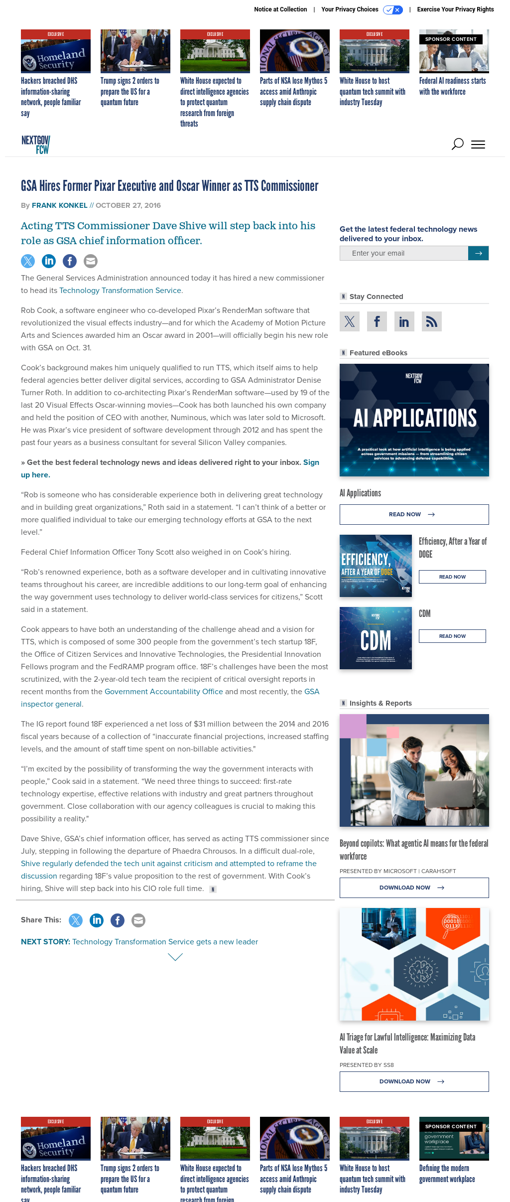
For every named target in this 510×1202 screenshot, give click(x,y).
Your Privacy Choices (362, 9)
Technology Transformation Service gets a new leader (165, 941)
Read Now (414, 514)
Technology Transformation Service (120, 290)
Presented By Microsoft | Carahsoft (398, 871)
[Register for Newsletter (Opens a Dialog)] (478, 253)
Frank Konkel (60, 205)
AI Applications (360, 493)
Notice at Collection (280, 9)
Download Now (415, 888)
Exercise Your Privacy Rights (455, 9)
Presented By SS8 (367, 1064)
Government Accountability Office (164, 691)
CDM (425, 613)
